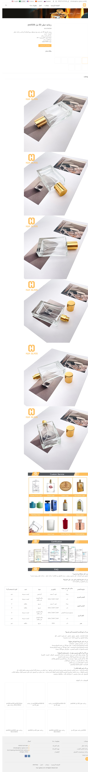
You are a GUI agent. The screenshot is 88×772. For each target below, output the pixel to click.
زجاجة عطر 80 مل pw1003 (33, 730)
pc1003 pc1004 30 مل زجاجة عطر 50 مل (54, 704)
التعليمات (54, 752)
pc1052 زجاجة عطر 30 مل (76, 730)
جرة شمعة (83, 755)
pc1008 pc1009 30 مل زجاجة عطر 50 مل (33, 704)
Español (37, 1)
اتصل (38, 5)
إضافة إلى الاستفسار (42, 45)
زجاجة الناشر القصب (80, 749)
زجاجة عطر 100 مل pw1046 (76, 703)
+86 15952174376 (60, 1)
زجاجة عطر (67, 13)
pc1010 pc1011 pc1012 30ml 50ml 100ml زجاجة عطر (12, 704)
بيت (82, 13)
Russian (46, 1)
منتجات (45, 5)
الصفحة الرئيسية (52, 5)
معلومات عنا (31, 5)
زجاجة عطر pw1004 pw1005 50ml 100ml (12, 731)
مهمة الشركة (53, 749)
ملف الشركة (53, 746)
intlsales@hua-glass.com (75, 1)
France (29, 1)
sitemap (33, 765)
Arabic (21, 1)
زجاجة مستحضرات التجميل (78, 752)
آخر (85, 758)
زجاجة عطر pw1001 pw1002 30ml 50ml (55, 731)
